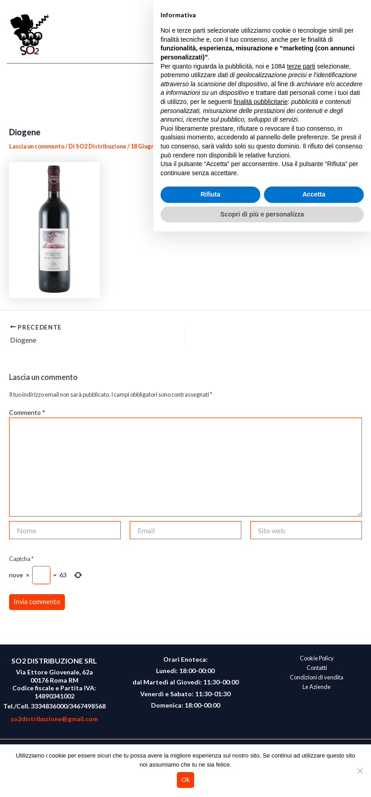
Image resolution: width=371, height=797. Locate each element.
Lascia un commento (36, 146)
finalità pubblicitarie (261, 666)
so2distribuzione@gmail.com (54, 719)
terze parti (301, 631)
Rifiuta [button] (210, 759)
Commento (27, 412)
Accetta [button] (314, 759)
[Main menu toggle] (355, 35)
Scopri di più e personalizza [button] (262, 779)
